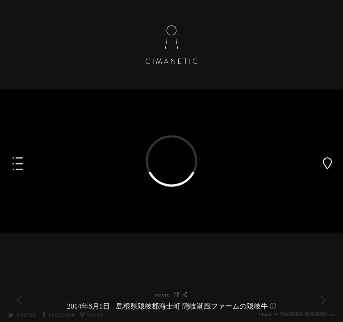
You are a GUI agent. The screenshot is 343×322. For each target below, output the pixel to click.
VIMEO (91, 315)
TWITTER (21, 315)
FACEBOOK (58, 315)
